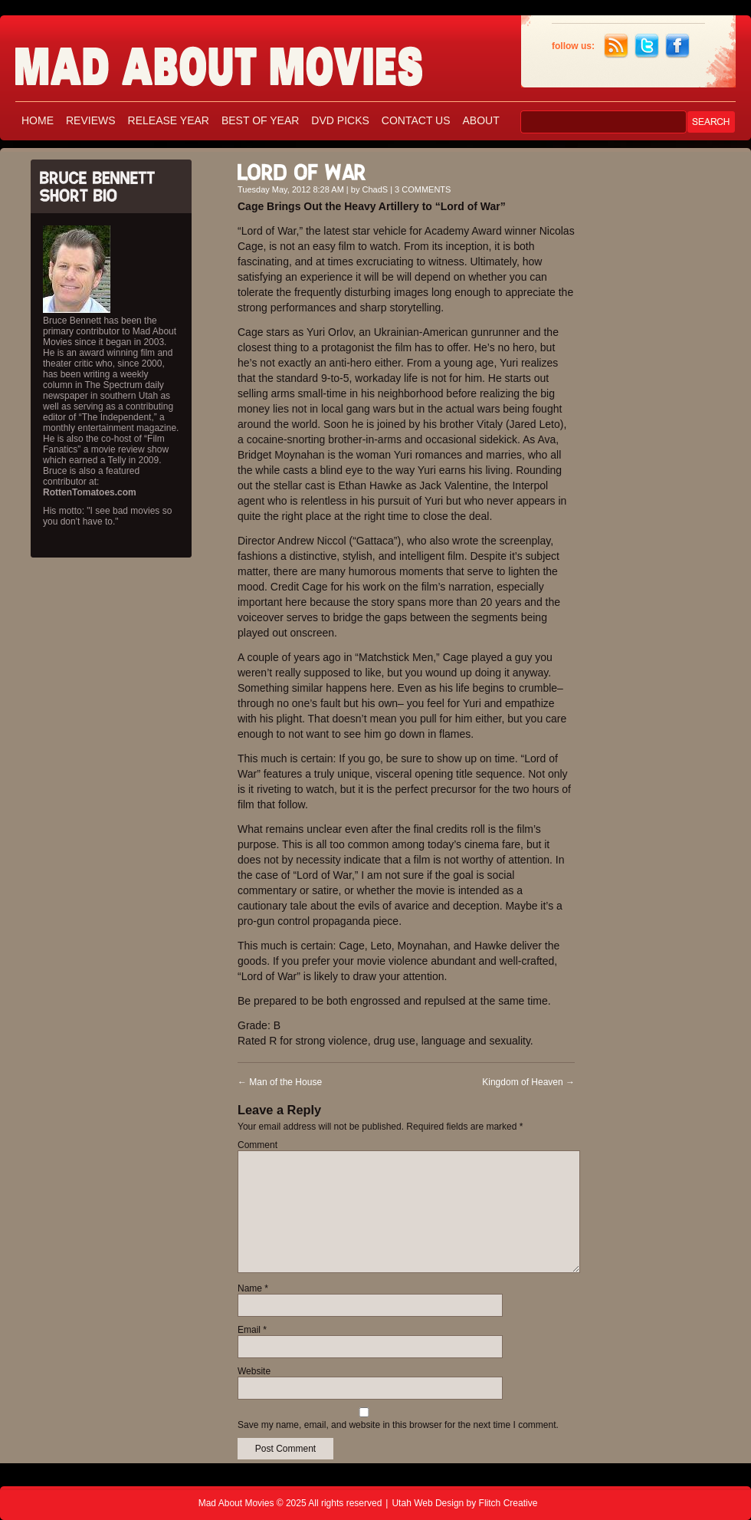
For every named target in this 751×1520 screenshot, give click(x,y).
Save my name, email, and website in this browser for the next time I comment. (398, 1425)
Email (252, 1329)
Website (254, 1371)
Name (253, 1288)
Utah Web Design (428, 1503)
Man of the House (280, 1082)
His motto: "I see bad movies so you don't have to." (107, 516)
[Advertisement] (666, 382)
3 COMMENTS (423, 189)
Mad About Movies (249, 59)
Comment (257, 1145)
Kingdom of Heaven (528, 1082)
